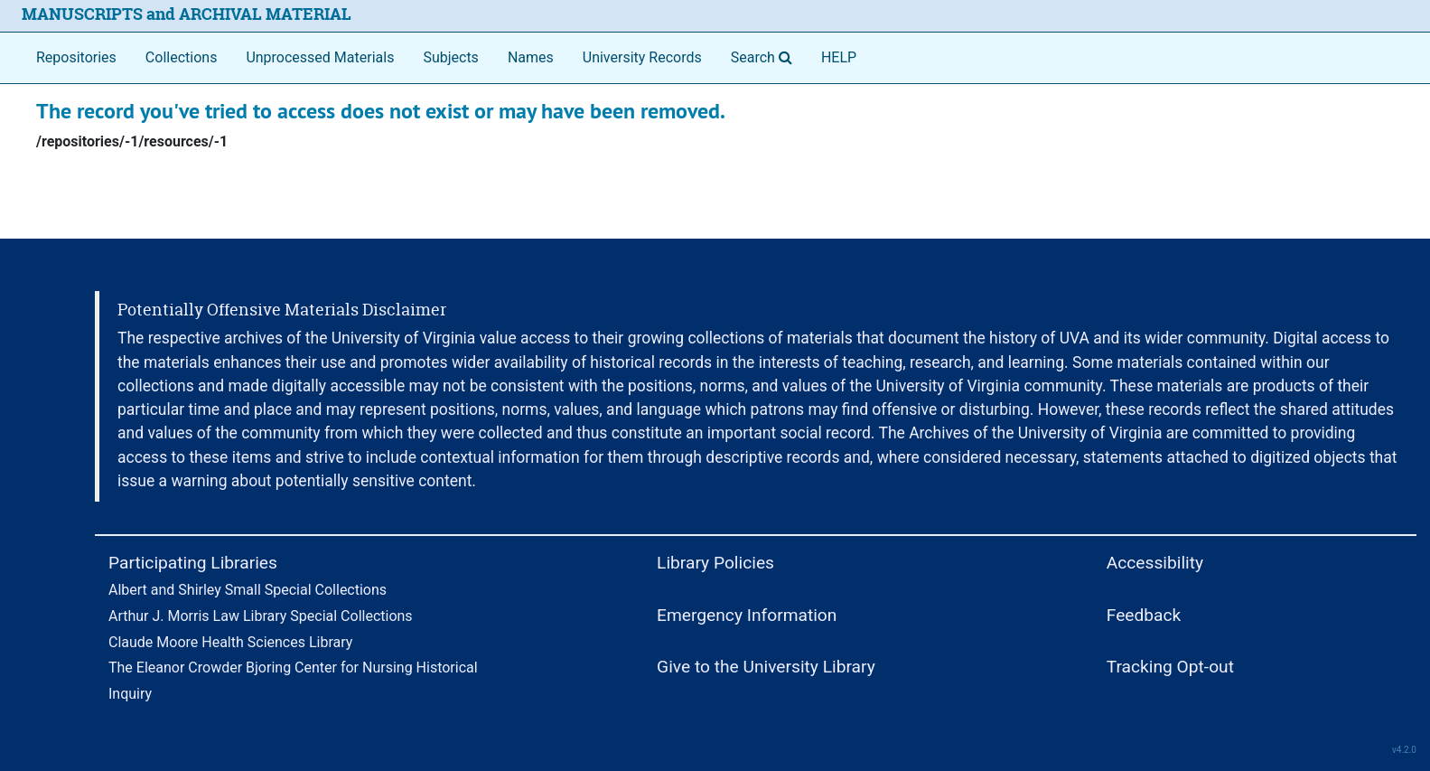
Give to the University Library (766, 666)
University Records (642, 57)
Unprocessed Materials (320, 57)
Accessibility (1155, 562)
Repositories (76, 57)
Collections (181, 57)
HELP (838, 57)
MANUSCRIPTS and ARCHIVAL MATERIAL (186, 14)
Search (765, 56)
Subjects (450, 57)
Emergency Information (747, 615)
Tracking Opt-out (1170, 666)
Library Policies (715, 562)
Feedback (1144, 615)
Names (531, 57)
